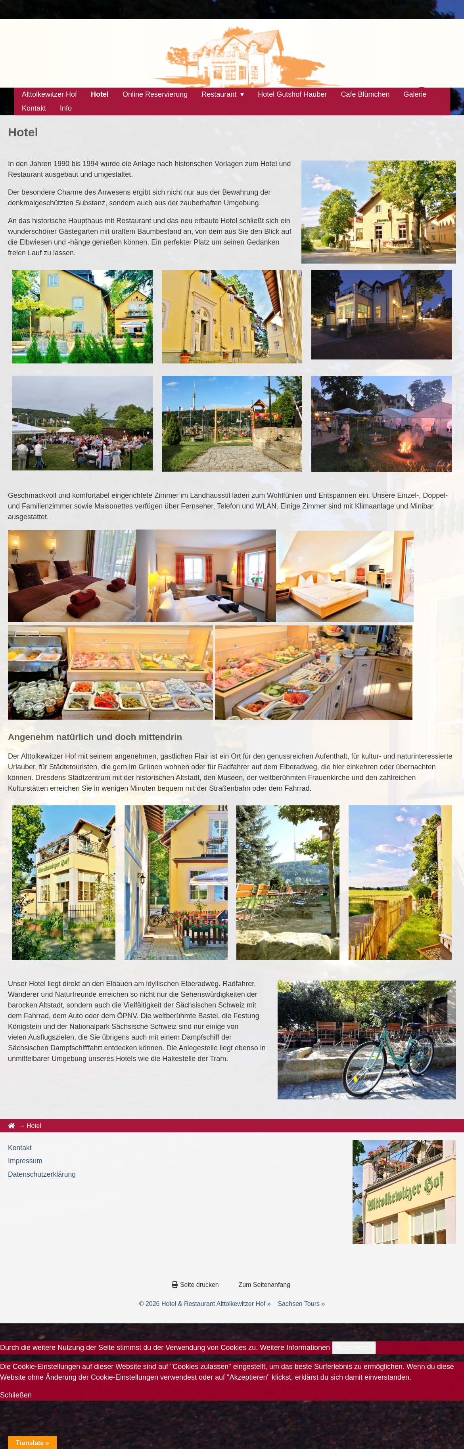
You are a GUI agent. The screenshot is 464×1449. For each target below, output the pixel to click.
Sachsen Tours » (301, 1303)
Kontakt (20, 1148)
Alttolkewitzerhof (73, 9)
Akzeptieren (354, 1348)
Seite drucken (196, 1284)
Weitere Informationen (295, 1348)
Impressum (25, 1161)
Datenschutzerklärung (42, 1174)
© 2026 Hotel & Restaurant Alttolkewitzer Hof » (205, 1303)
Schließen (16, 1395)
